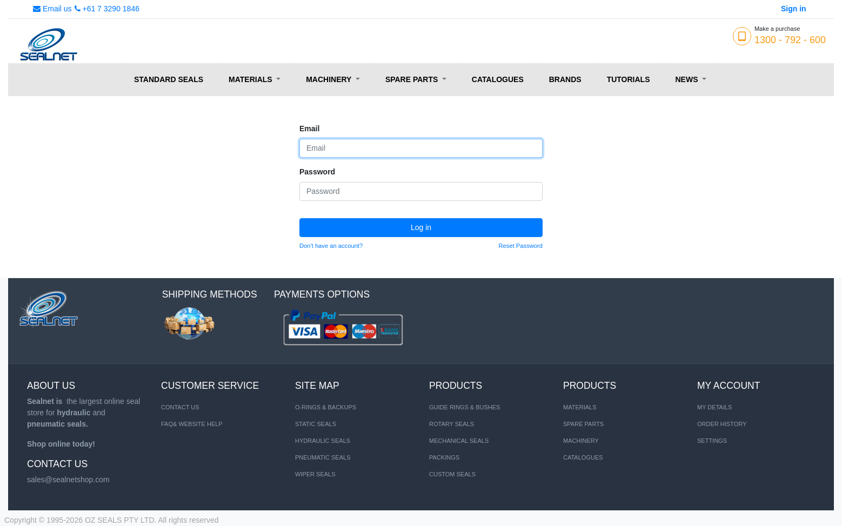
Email (309, 128)
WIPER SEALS (315, 474)
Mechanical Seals (459, 440)
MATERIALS (580, 407)
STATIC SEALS (315, 424)
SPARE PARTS (583, 424)
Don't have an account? (331, 245)
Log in (421, 227)
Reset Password (521, 245)
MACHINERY (581, 440)
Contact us (180, 407)
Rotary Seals (451, 424)
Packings (444, 457)
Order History (721, 424)
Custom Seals (452, 474)
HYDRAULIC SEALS (322, 440)
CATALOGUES (583, 457)
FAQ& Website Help (192, 424)
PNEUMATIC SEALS (323, 457)
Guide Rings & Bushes (464, 407)
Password (317, 171)
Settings (712, 440)
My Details (714, 407)
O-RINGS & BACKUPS (325, 407)
